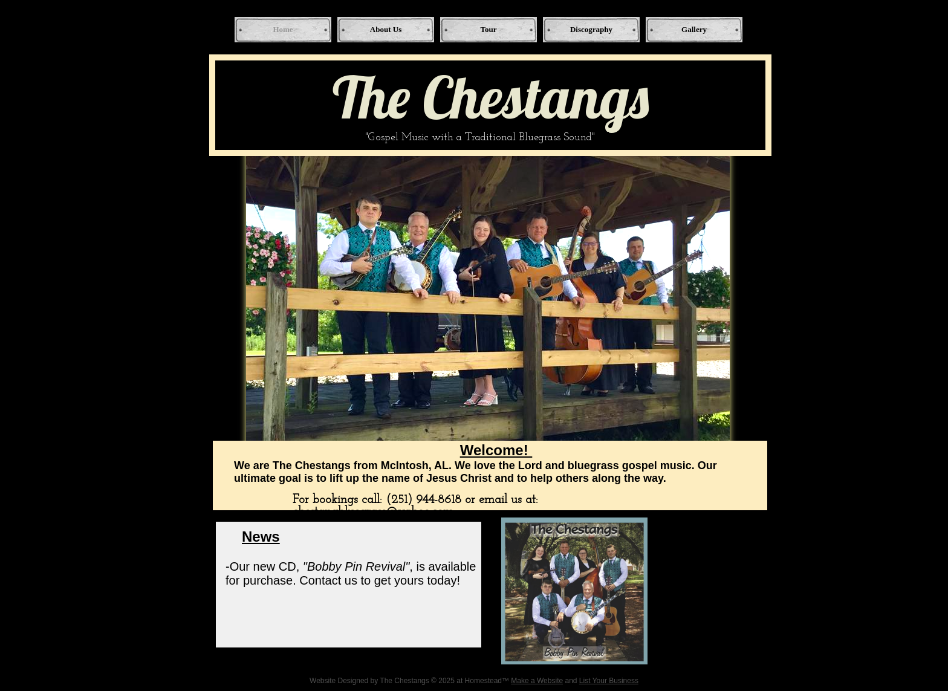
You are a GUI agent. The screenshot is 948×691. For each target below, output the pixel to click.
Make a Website (537, 680)
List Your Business (608, 680)
